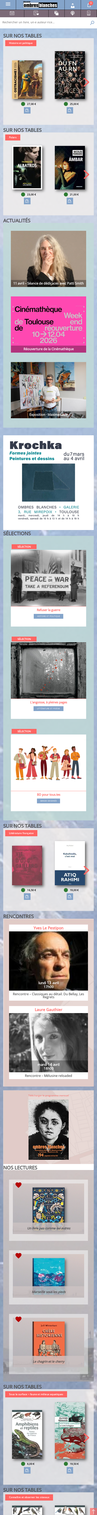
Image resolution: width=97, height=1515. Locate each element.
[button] (86, 82)
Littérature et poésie (48, 708)
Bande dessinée (48, 801)
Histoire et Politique (48, 616)
